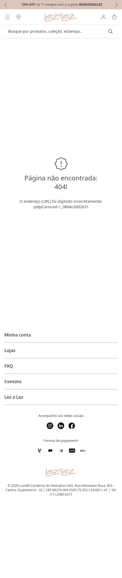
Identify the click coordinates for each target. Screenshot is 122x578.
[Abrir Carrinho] (114, 17)
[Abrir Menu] (7, 17)
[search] (57, 31)
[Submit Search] (110, 31)
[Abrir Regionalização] (18, 17)
